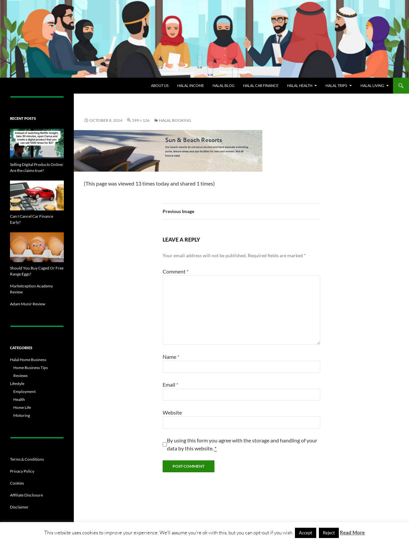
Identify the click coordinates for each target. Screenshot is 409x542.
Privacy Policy (22, 471)
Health (19, 399)
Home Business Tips (30, 367)
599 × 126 (141, 120)
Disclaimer (19, 506)
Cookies (17, 483)
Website (172, 412)
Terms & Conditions (27, 459)
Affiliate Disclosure (26, 495)
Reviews (20, 375)
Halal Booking (175, 120)
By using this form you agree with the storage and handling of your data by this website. (242, 444)
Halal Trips (336, 85)
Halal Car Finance (260, 85)
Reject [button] (329, 532)
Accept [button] (305, 532)
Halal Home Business (28, 359)
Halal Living (372, 85)
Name (171, 356)
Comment (176, 271)
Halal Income (190, 85)
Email (170, 384)
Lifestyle (17, 383)
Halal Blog (223, 85)
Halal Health (299, 85)
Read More (352, 532)
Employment (24, 391)
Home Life (22, 407)
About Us (160, 85)
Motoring (21, 415)
